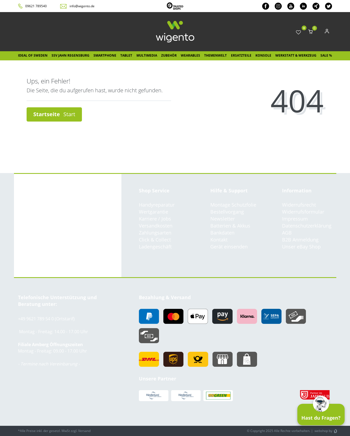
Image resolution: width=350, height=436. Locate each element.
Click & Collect (155, 239)
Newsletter (222, 218)
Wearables (190, 55)
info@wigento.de (82, 6)
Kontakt (219, 239)
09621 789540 (36, 6)
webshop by (323, 430)
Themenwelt (215, 55)
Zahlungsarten (155, 232)
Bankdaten (222, 232)
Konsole (263, 55)
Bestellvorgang (227, 211)
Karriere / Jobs (155, 218)
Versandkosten (155, 225)
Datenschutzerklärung (306, 225)
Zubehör (169, 55)
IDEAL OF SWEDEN (33, 55)
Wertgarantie (153, 211)
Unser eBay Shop (301, 246)
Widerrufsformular (303, 211)
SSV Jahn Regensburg (70, 55)
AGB (287, 232)
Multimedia (146, 55)
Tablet (126, 55)
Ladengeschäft (155, 246)
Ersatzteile (241, 55)
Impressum (295, 218)
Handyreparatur (157, 204)
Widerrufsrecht (299, 204)
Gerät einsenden (229, 246)
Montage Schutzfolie (233, 204)
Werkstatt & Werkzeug (295, 55)
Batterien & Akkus (230, 225)
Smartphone (104, 55)
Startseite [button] (54, 114)
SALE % (326, 55)
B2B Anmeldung (300, 239)
